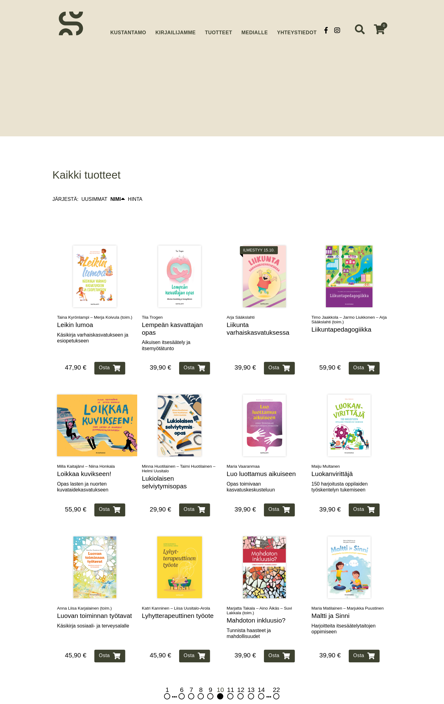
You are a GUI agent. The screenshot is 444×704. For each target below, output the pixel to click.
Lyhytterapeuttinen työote (178, 602)
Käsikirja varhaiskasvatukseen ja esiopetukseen (92, 324)
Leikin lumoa (75, 311)
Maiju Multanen (325, 453)
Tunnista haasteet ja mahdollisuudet (249, 620)
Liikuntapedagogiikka (341, 316)
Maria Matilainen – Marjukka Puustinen (347, 595)
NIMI (117, 186)
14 (261, 680)
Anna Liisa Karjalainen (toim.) (84, 595)
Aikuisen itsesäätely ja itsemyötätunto (166, 332)
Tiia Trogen (152, 304)
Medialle (254, 30)
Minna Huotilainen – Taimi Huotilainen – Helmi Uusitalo (179, 455)
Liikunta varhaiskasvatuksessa (258, 315)
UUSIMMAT (94, 185)
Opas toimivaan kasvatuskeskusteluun (251, 473)
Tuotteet (218, 30)
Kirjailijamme (175, 30)
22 (276, 680)
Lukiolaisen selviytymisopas (164, 469)
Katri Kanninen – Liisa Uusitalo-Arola (176, 595)
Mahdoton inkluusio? (256, 607)
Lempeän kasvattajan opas (172, 315)
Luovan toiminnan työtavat (94, 602)
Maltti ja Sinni (330, 602)
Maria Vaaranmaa (243, 453)
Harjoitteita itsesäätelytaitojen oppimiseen (343, 615)
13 (251, 680)
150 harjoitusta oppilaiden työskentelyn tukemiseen (339, 473)
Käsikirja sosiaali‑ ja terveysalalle (93, 612)
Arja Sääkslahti (241, 304)
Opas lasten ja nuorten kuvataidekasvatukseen (82, 473)
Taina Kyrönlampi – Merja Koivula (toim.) (94, 304)
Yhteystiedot (297, 30)
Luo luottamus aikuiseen (261, 460)
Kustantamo (128, 29)
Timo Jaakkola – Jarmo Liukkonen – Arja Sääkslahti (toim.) (349, 306)
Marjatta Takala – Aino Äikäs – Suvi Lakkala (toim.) (259, 597)
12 (240, 680)
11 (230, 680)
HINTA (135, 185)
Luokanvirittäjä (332, 460)
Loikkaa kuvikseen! (84, 460)
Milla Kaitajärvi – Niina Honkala (86, 453)
